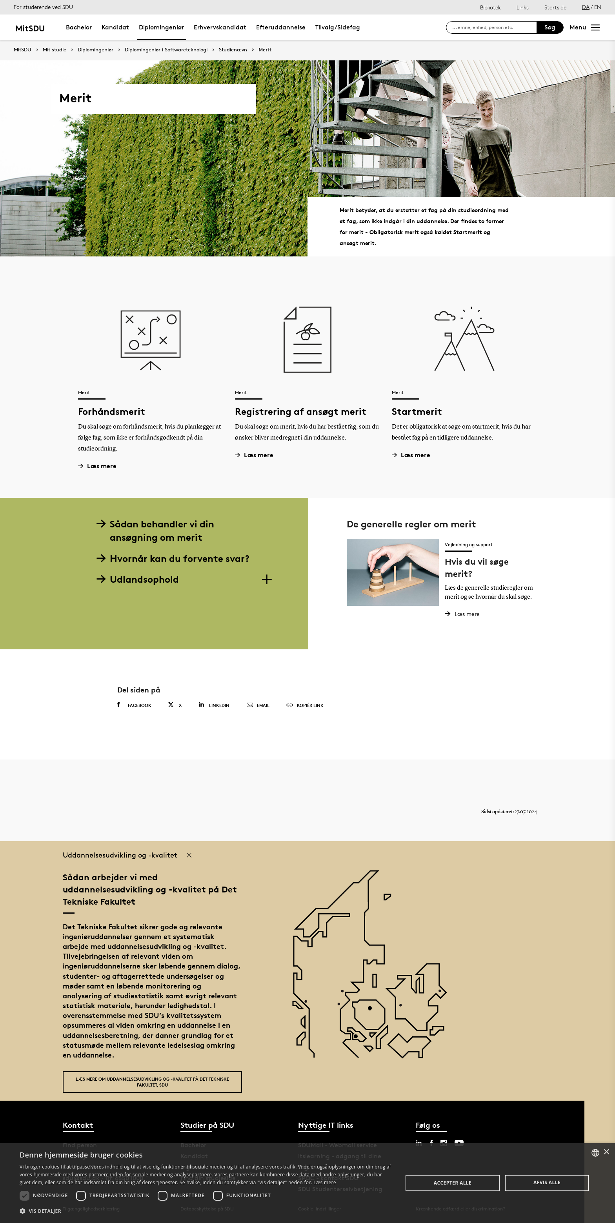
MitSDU (22, 49)
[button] (205, 1211)
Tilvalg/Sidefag (337, 27)
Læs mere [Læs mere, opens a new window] (324, 1182)
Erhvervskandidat (220, 27)
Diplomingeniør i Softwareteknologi (166, 50)
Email (257, 705)
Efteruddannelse (281, 27)
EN (597, 7)
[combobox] (595, 1153)
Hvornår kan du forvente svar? (172, 558)
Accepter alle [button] (452, 1182)
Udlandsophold (137, 579)
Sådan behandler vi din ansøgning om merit (155, 530)
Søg (549, 27)
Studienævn (233, 50)
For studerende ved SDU (43, 7)
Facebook (134, 705)
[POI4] (373, 1011)
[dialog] (307, 1183)
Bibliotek (490, 7)
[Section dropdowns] (266, 579)
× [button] (606, 1152)
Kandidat (115, 27)
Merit (264, 50)
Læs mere (100, 466)
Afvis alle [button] (546, 1182)
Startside (555, 7)
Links (523, 7)
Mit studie (54, 50)
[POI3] (359, 1039)
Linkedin (213, 704)
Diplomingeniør (161, 27)
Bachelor (79, 27)
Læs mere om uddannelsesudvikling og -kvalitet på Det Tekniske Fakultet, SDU (152, 1082)
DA (586, 7)
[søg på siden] (494, 27)
